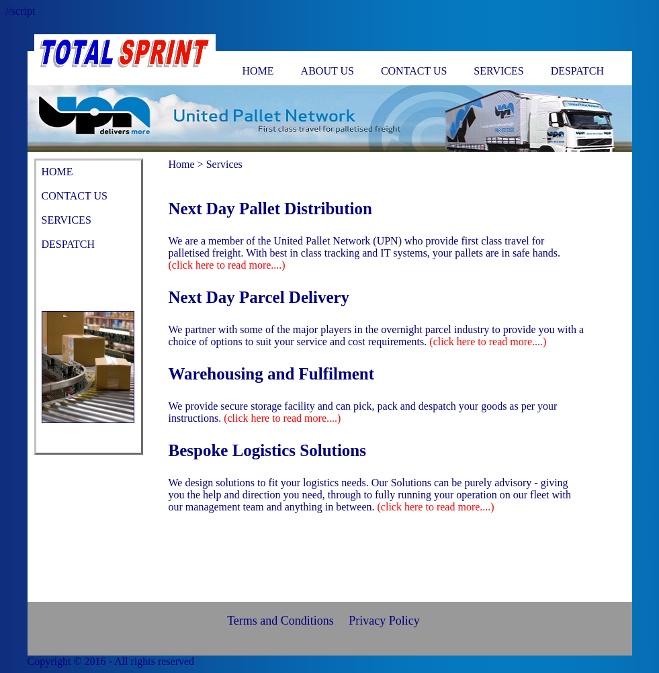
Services (224, 164)
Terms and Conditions (280, 620)
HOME (258, 71)
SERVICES (498, 71)
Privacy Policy (384, 620)
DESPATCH (577, 71)
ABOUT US (327, 71)
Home (182, 164)
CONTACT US (414, 71)
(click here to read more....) (227, 265)
